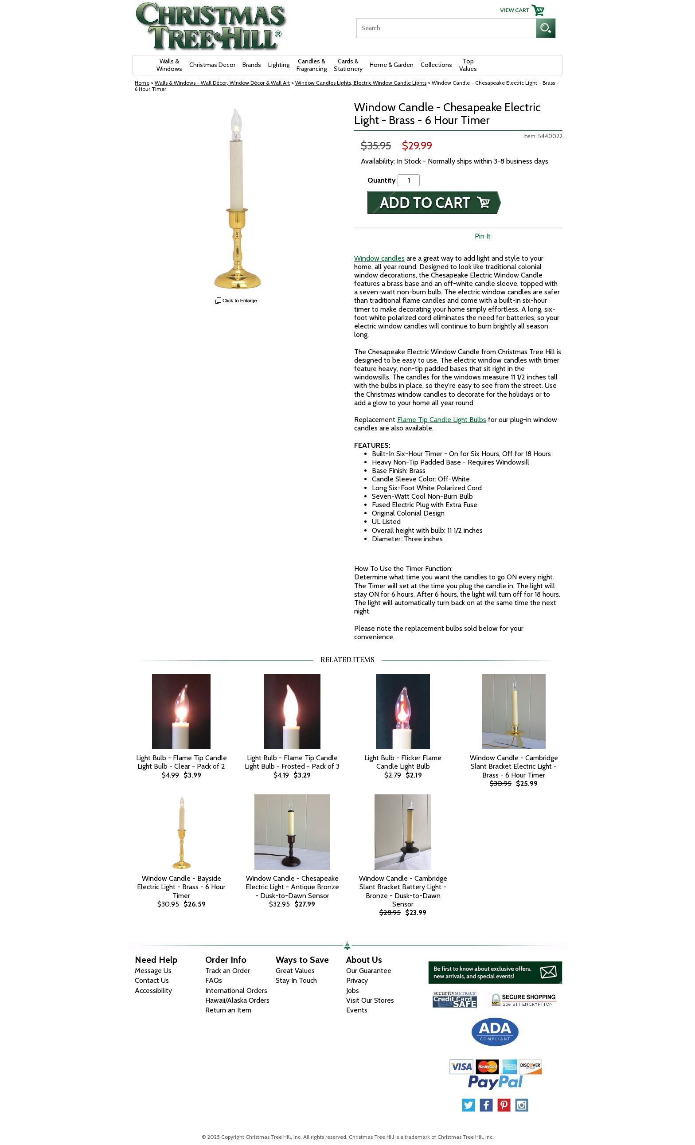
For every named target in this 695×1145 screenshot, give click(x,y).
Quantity (381, 180)
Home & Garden (392, 65)
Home (142, 82)
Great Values (295, 970)
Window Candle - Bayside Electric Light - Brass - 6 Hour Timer (181, 886)
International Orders (236, 990)
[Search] (446, 28)
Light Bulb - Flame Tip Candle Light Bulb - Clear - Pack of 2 (181, 762)
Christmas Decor (212, 65)
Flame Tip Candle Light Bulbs (441, 419)
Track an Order (227, 970)
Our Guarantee (368, 970)
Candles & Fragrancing (312, 65)
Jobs (352, 990)
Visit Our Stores (370, 1000)
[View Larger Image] (237, 197)
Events (356, 1010)
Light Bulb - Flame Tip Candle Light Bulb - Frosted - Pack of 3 (292, 762)
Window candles (379, 258)
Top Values (468, 65)
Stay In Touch (296, 980)
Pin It (483, 236)
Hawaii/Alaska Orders (237, 1000)
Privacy (357, 980)
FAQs (213, 980)
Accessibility (153, 990)
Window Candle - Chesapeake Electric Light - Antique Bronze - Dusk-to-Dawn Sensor (292, 886)
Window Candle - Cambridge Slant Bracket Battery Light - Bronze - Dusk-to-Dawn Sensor (403, 891)
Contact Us (152, 980)
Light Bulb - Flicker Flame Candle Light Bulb (402, 762)
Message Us (153, 970)
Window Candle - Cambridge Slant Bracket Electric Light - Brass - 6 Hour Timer (514, 766)
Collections (436, 65)
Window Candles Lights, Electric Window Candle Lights (360, 82)
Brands (251, 65)
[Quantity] (409, 180)
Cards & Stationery (348, 65)
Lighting (278, 65)
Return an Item (228, 1010)
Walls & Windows (169, 65)
